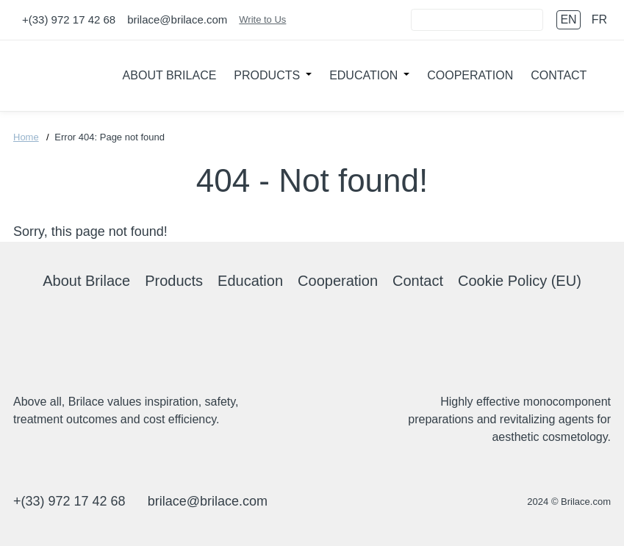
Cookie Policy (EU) (519, 281)
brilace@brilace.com (177, 19)
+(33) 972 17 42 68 (68, 19)
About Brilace (170, 75)
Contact (559, 75)
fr (599, 19)
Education (363, 75)
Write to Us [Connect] (262, 19)
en (568, 19)
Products (267, 75)
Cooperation (470, 75)
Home (26, 137)
